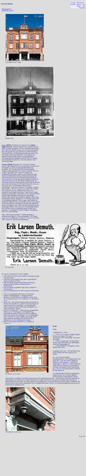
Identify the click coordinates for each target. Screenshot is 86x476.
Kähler (4, 148)
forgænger (82, 7)
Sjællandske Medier (7, 10)
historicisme (80, 3)
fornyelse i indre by (76, 4)
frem (83, 6)
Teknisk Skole (8, 303)
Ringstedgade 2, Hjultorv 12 (61, 364)
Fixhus (18, 281)
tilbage (79, 6)
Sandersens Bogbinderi (19, 320)
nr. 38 (5, 300)
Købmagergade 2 (65, 362)
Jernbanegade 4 (8, 289)
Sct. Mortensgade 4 (16, 312)
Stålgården (25, 297)
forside (73, 3)
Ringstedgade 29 (59, 370)
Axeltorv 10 (7, 323)
